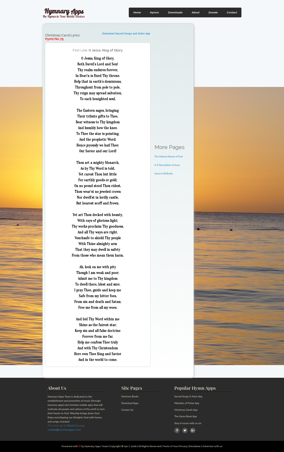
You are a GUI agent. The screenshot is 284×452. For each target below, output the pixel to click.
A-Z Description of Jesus (167, 165)
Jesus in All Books (163, 173)
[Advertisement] (172, 86)
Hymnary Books (130, 396)
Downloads (175, 12)
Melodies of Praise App (187, 403)
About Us (72, 425)
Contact (232, 12)
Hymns (154, 12)
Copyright (114, 446)
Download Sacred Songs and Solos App (126, 33)
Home (137, 12)
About (195, 12)
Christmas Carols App (186, 409)
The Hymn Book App (186, 416)
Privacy (183, 446)
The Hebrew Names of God (168, 156)
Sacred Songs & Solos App (188, 396)
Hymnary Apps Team (95, 446)
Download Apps (130, 403)
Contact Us (127, 409)
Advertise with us (213, 446)
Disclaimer (195, 446)
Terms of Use (170, 446)
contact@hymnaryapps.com (64, 429)
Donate (213, 12)
